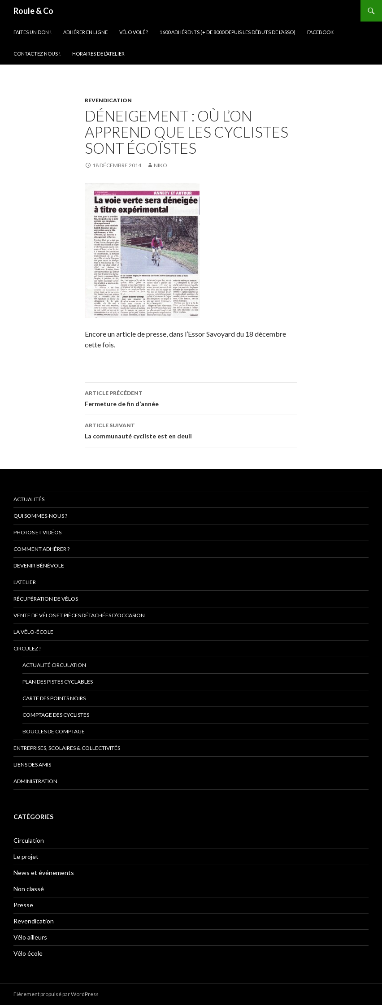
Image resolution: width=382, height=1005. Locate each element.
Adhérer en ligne (85, 32)
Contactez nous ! (37, 53)
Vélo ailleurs (30, 937)
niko (160, 165)
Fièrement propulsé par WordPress (56, 994)
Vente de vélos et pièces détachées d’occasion (79, 615)
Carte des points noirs (54, 698)
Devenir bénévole (38, 565)
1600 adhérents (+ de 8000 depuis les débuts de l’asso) (227, 32)
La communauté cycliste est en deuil (191, 430)
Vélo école (28, 953)
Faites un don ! (32, 32)
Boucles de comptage (53, 731)
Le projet (26, 856)
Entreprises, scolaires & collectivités (66, 748)
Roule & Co (33, 11)
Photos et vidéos (37, 532)
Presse (23, 905)
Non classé (28, 888)
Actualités (28, 499)
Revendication (108, 100)
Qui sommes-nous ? (40, 515)
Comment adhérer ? (41, 549)
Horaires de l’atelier (98, 53)
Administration (35, 781)
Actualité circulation (54, 665)
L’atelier (24, 582)
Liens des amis (32, 764)
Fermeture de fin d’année (191, 397)
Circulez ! (27, 648)
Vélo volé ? (133, 32)
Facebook (320, 32)
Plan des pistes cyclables (57, 681)
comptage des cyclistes (55, 714)
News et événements (43, 872)
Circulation (28, 840)
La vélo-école (33, 631)
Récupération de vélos (45, 598)
